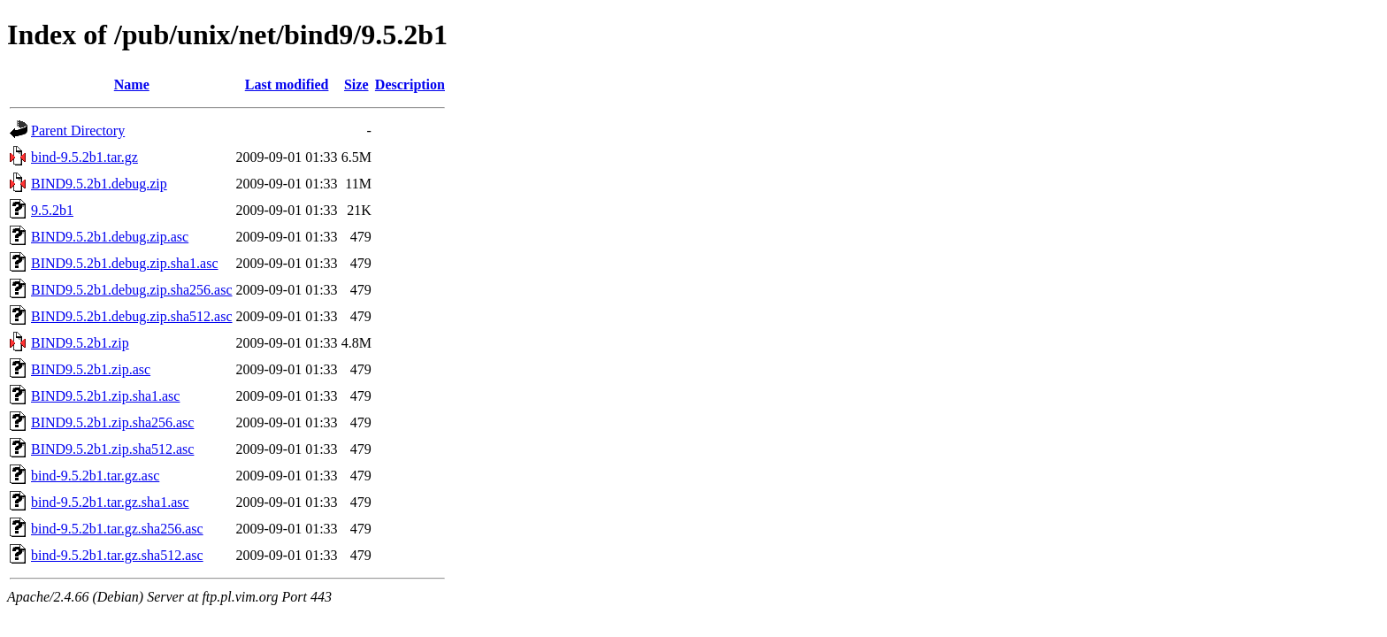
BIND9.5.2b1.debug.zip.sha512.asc (132, 316)
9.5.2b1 (52, 210)
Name (131, 84)
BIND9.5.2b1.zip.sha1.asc (105, 395)
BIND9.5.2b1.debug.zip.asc (109, 236)
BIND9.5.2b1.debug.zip (99, 183)
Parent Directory (78, 130)
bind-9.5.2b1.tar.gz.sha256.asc (117, 528)
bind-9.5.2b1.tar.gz (84, 157)
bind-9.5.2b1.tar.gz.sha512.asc (117, 555)
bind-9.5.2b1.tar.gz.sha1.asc (110, 502)
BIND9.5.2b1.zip (80, 342)
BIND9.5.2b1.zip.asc (90, 369)
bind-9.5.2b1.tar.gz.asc (95, 475)
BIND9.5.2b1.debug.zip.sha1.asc (124, 263)
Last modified (287, 84)
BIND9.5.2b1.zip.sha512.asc (112, 449)
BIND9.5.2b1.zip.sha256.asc (112, 422)
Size (356, 84)
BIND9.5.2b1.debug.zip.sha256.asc (132, 289)
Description (410, 84)
